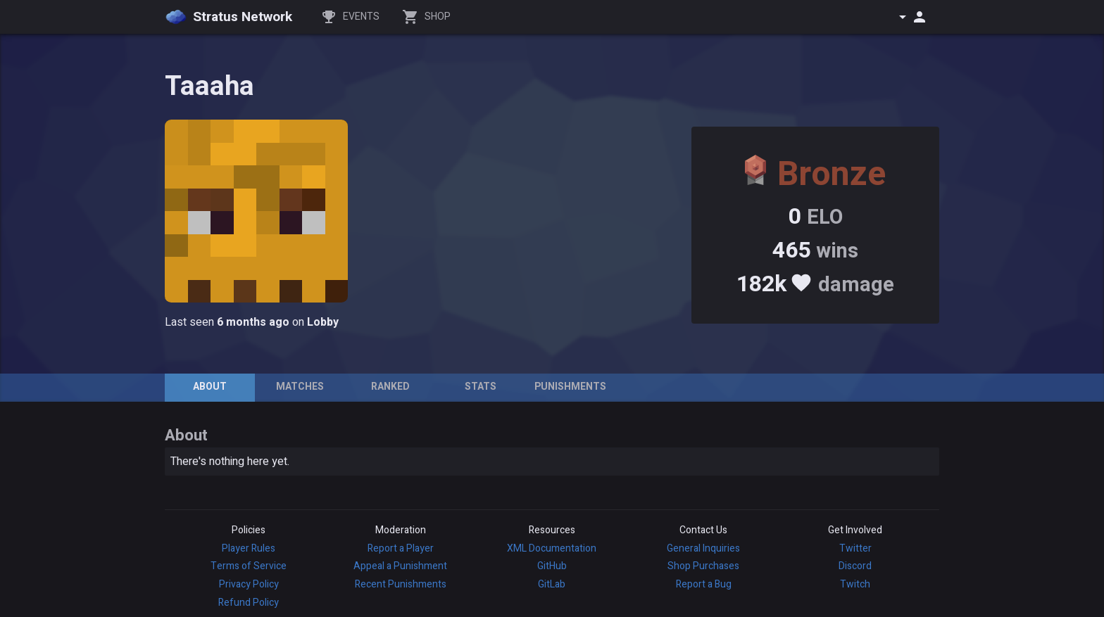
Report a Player (401, 548)
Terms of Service (249, 566)
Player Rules (248, 548)
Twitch (855, 584)
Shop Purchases (703, 566)
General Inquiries (703, 548)
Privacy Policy (249, 584)
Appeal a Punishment (400, 566)
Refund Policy (248, 602)
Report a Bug (704, 584)
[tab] (210, 388)
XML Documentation (551, 548)
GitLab (551, 584)
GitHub (552, 566)
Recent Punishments (400, 584)
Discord (855, 566)
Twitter (855, 548)
